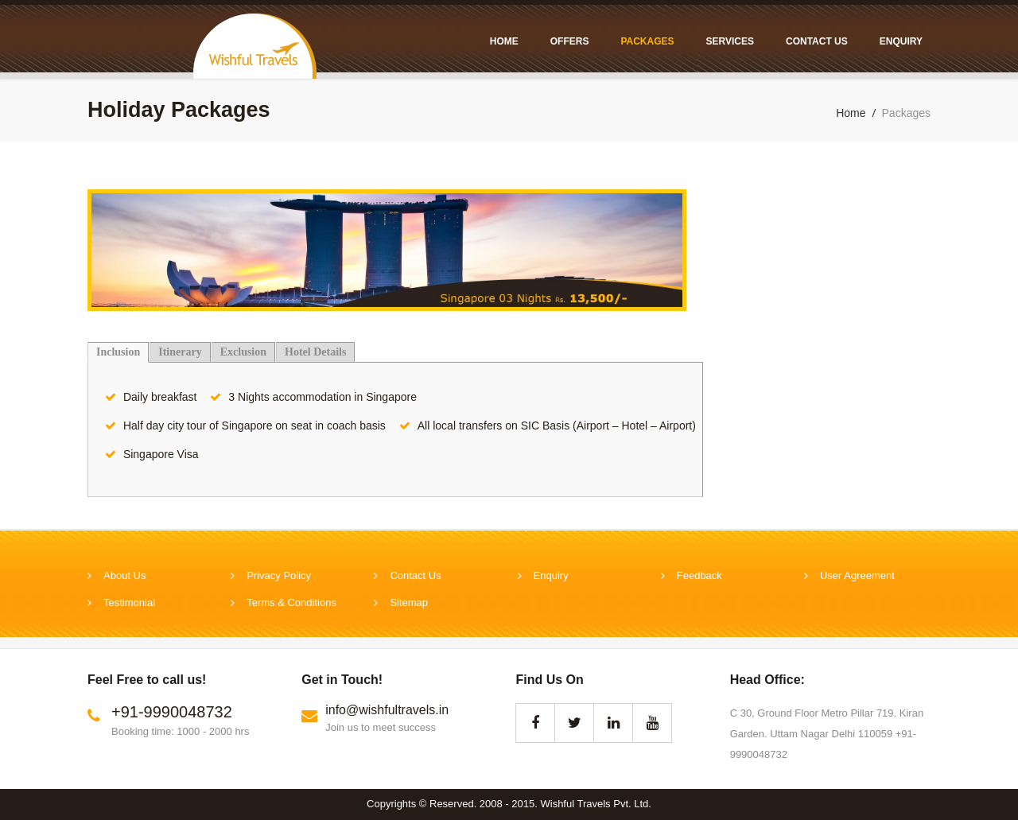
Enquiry (901, 41)
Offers (569, 41)
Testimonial (129, 602)
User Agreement (857, 575)
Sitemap (409, 602)
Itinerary (179, 352)
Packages (647, 41)
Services (730, 41)
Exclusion (243, 352)
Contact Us (817, 41)
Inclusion (118, 352)
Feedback (699, 575)
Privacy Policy (279, 575)
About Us (124, 575)
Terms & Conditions (291, 602)
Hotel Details (315, 352)
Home (504, 41)
